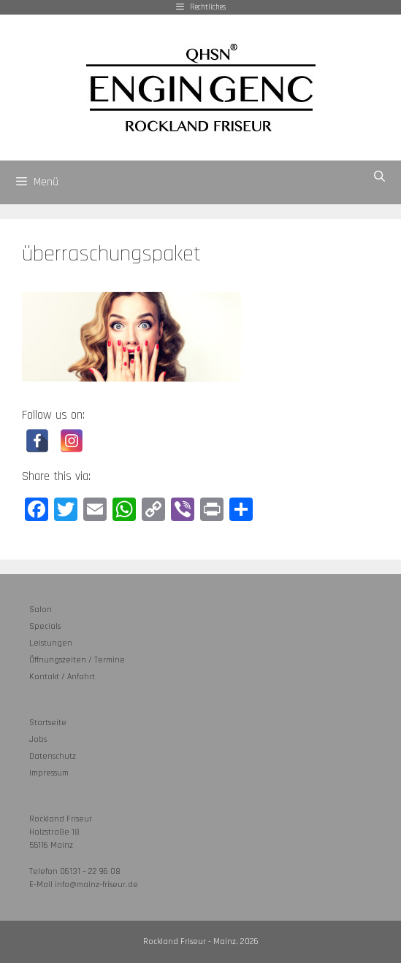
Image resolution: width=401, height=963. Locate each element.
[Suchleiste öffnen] (379, 176)
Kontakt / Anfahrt (62, 676)
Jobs (38, 739)
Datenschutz (52, 756)
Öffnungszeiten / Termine (77, 659)
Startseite (47, 722)
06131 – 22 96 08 (90, 871)
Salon (40, 609)
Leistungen (50, 643)
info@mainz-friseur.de (96, 884)
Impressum (49, 772)
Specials (45, 626)
